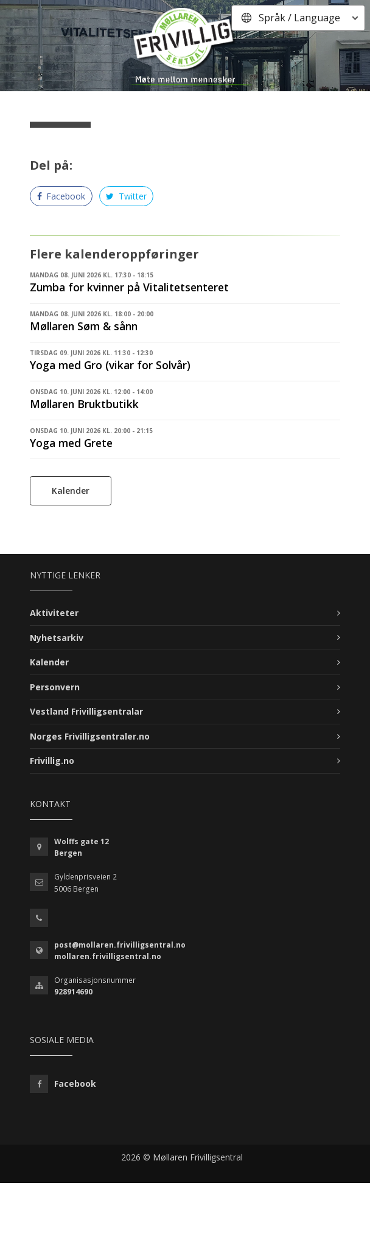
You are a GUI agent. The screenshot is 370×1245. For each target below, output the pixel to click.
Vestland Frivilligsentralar (86, 711)
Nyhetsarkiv (56, 637)
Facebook (61, 196)
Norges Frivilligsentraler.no (90, 736)
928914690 (73, 992)
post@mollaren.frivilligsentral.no (120, 945)
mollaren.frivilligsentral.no (107, 956)
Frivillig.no (52, 760)
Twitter (126, 196)
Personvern (55, 687)
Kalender (70, 490)
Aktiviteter (54, 613)
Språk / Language (299, 17)
